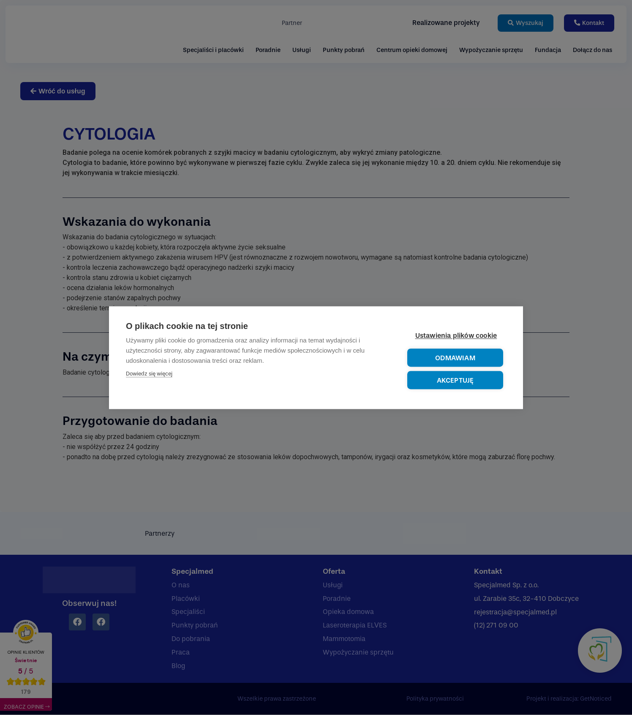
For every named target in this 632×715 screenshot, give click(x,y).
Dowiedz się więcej (149, 373)
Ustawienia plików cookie (456, 335)
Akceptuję (455, 380)
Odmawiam (455, 358)
